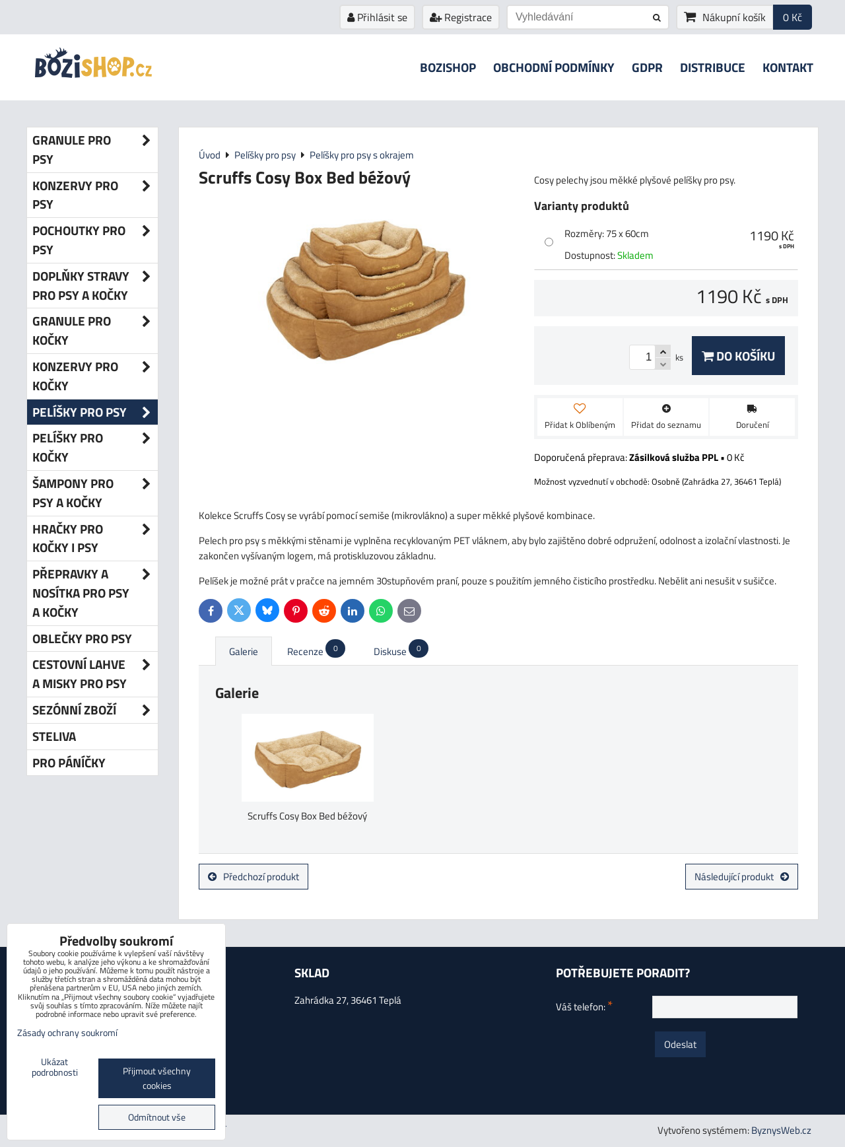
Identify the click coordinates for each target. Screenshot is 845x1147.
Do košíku (738, 355)
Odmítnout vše (157, 1117)
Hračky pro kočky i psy (95, 538)
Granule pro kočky (95, 330)
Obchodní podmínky (554, 67)
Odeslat (680, 1044)
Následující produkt (741, 876)
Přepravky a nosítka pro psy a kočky (95, 593)
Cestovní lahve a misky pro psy (95, 674)
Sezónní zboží (95, 710)
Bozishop (448, 67)
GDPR (647, 67)
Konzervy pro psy (95, 195)
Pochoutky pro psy (95, 240)
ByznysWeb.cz (781, 1130)
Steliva (54, 736)
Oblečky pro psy (82, 638)
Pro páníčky (69, 762)
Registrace (461, 17)
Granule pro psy (95, 149)
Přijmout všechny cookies (157, 1078)
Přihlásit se (377, 17)
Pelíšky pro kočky (95, 447)
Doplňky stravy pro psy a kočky (95, 285)
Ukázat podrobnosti (55, 1067)
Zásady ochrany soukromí (67, 1032)
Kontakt (787, 67)
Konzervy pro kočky (95, 376)
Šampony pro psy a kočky (95, 493)
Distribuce (712, 67)
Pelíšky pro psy (95, 412)
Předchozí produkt (253, 876)
